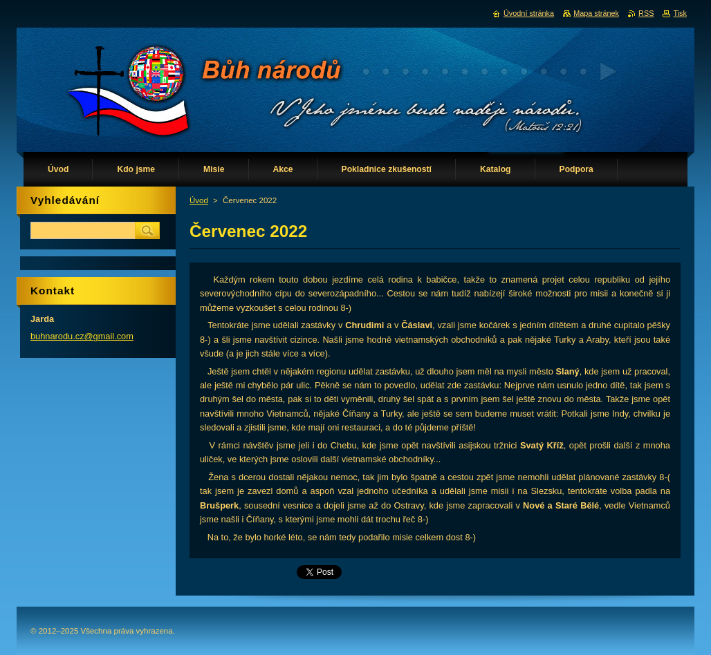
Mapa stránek (596, 13)
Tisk (680, 13)
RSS (646, 13)
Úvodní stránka (529, 13)
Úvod (199, 200)
